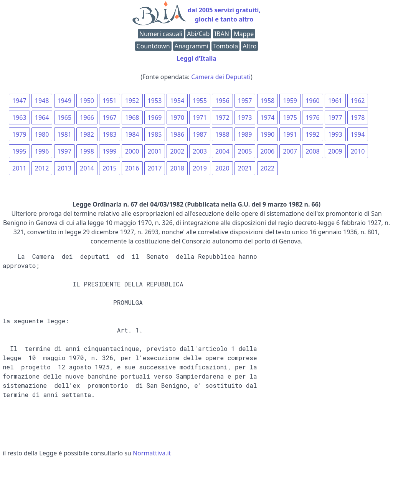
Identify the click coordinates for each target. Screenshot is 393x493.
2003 (200, 151)
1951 (109, 100)
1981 (65, 134)
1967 (109, 117)
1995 (19, 151)
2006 (268, 151)
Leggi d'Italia (196, 58)
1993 (335, 134)
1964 (42, 117)
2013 (65, 168)
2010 (358, 151)
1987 (200, 134)
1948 (42, 100)
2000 (132, 151)
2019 (200, 168)
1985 (155, 134)
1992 (312, 134)
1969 (155, 117)
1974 (268, 117)
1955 (200, 100)
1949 (65, 100)
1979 (19, 134)
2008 (312, 151)
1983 (109, 134)
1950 (87, 100)
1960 (312, 100)
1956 (222, 100)
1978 (358, 117)
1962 (358, 100)
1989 (245, 134)
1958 (268, 100)
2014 (87, 168)
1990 (268, 134)
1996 (42, 151)
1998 (87, 151)
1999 (109, 151)
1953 (155, 100)
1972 (222, 117)
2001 (155, 151)
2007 (290, 151)
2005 (245, 151)
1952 (132, 100)
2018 (177, 168)
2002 (177, 151)
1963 (19, 117)
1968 (132, 117)
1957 (245, 100)
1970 (177, 117)
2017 (155, 168)
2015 (109, 168)
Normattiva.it (152, 453)
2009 (335, 151)
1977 (335, 117)
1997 (65, 151)
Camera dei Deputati (221, 77)
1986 (177, 134)
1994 (358, 134)
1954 (177, 100)
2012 (42, 168)
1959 (290, 100)
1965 (65, 117)
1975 (290, 117)
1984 (132, 134)
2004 (222, 151)
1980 (42, 134)
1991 (290, 134)
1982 (87, 134)
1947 (19, 100)
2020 (222, 168)
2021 (245, 168)
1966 (87, 117)
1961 (335, 100)
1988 (222, 134)
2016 (132, 168)
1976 (312, 117)
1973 (245, 117)
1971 (200, 117)
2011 (19, 168)
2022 (268, 168)
